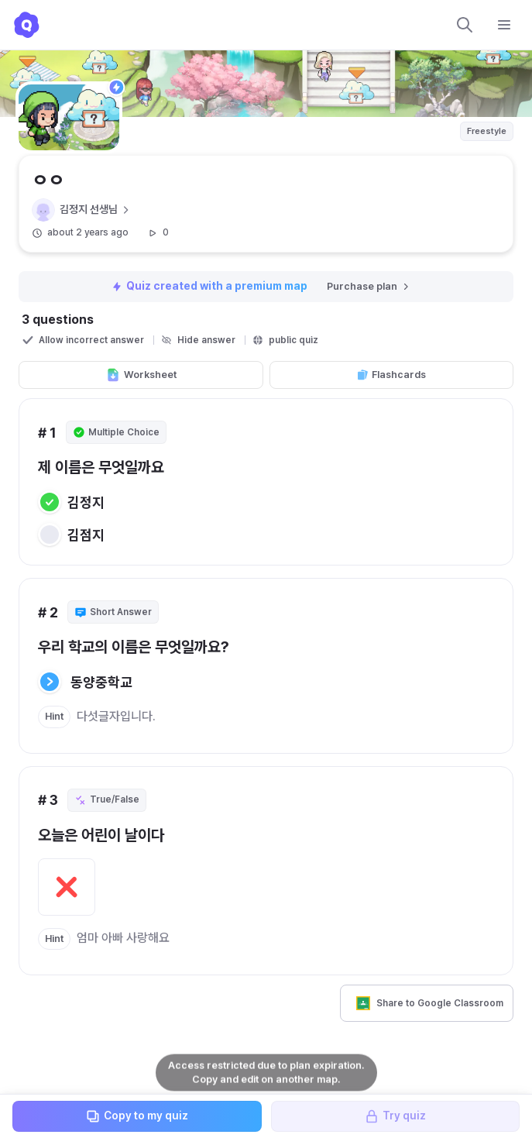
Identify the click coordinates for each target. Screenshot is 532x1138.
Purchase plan (369, 286)
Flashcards (391, 375)
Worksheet (141, 375)
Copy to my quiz (136, 1116)
